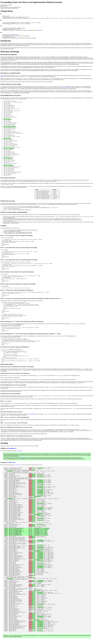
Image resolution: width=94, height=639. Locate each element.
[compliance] (12, 448)
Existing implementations (66, 87)
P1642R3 (16, 34)
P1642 (25, 98)
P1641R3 (11, 34)
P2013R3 (39, 30)
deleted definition (22, 457)
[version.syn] (11, 462)
